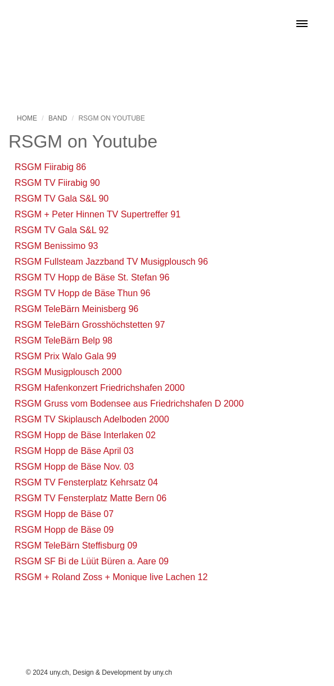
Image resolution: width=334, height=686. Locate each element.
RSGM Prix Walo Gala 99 (65, 356)
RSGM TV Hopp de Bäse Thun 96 (82, 293)
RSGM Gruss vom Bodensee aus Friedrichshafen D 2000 (129, 403)
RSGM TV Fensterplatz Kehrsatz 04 (86, 482)
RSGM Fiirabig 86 (50, 167)
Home (27, 118)
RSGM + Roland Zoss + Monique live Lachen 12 (111, 577)
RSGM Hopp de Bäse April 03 (74, 451)
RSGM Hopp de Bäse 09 (64, 529)
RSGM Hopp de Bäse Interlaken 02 (85, 435)
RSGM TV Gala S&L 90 (62, 198)
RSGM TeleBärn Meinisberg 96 (76, 309)
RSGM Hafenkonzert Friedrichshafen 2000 (99, 388)
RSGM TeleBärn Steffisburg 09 (76, 545)
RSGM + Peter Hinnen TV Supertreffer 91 (97, 214)
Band (57, 118)
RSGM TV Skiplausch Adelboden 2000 (92, 419)
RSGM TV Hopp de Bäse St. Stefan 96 (92, 277)
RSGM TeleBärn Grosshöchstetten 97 (90, 324)
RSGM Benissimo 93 (56, 246)
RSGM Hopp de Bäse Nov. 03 (74, 466)
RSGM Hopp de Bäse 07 (64, 514)
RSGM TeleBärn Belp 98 (63, 340)
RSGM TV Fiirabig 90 (57, 183)
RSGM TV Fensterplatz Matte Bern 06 (90, 498)
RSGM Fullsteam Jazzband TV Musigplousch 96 (111, 261)
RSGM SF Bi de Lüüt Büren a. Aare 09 (92, 561)
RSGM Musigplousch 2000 (68, 372)
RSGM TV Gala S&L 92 (62, 230)
